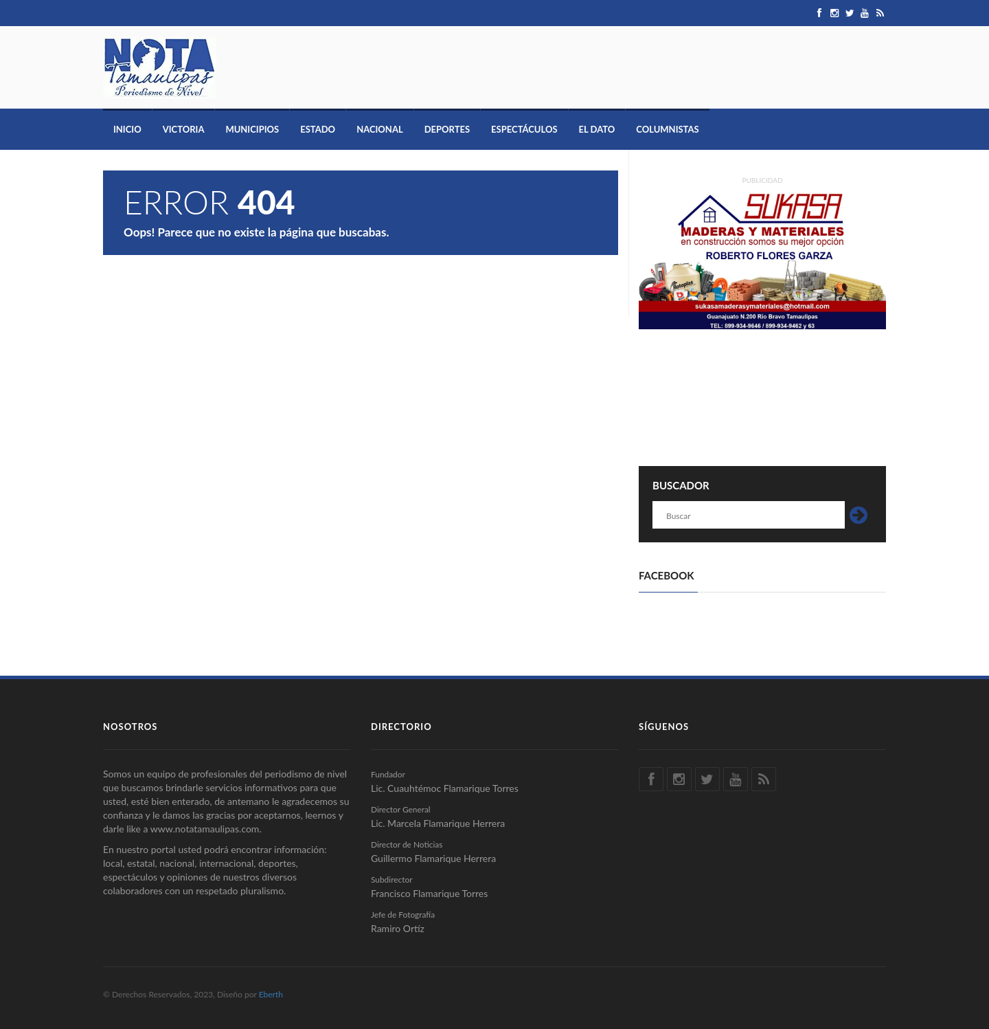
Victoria (184, 129)
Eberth (271, 994)
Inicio (127, 129)
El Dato (597, 129)
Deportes (447, 129)
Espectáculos (524, 129)
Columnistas (667, 129)
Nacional (379, 129)
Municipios (252, 129)
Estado (317, 129)
